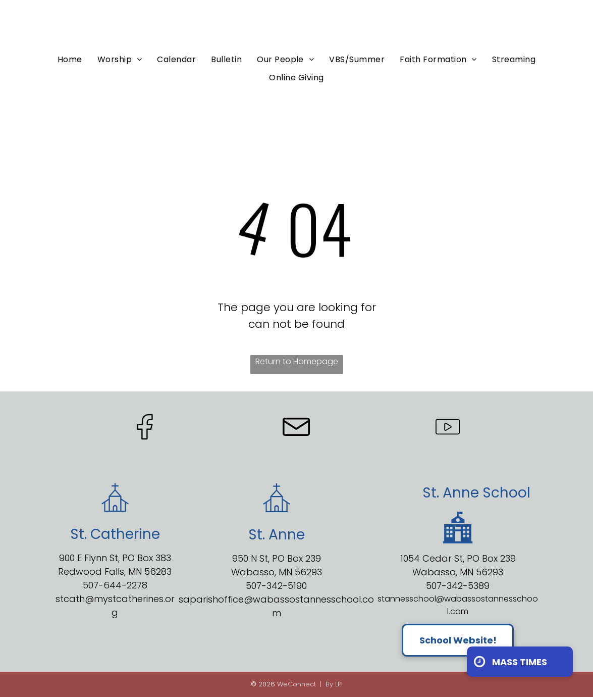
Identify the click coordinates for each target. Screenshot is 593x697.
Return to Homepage (296, 361)
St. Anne (450, 493)
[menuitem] (70, 59)
